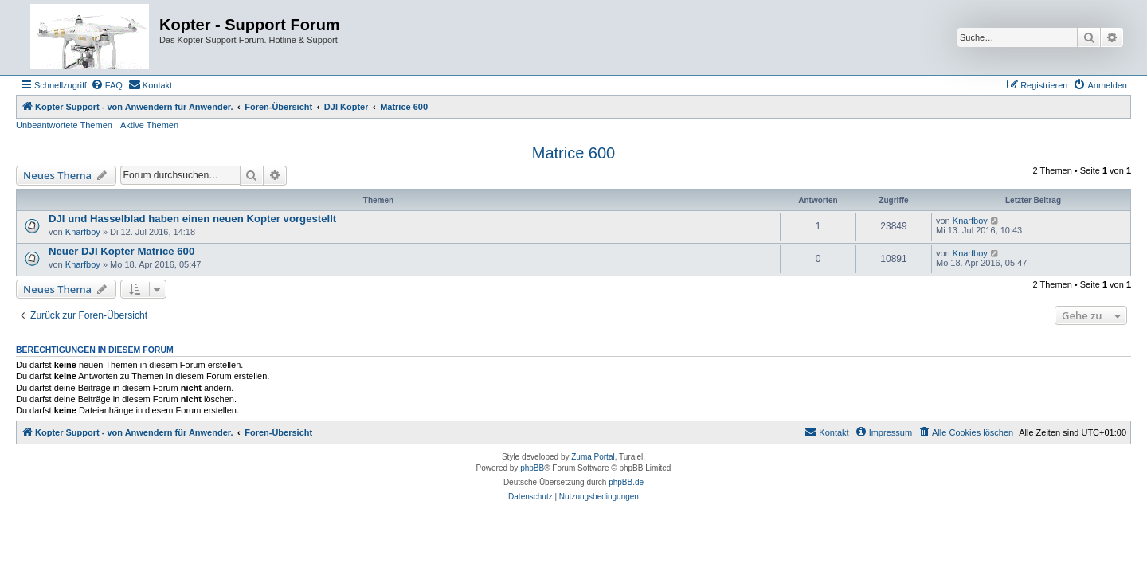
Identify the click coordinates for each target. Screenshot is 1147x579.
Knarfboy (82, 232)
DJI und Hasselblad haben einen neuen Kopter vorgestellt (192, 219)
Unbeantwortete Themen (64, 125)
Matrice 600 (574, 153)
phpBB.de (626, 482)
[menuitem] (107, 85)
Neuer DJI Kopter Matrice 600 (121, 251)
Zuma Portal (592, 456)
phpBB (532, 468)
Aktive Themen (149, 125)
